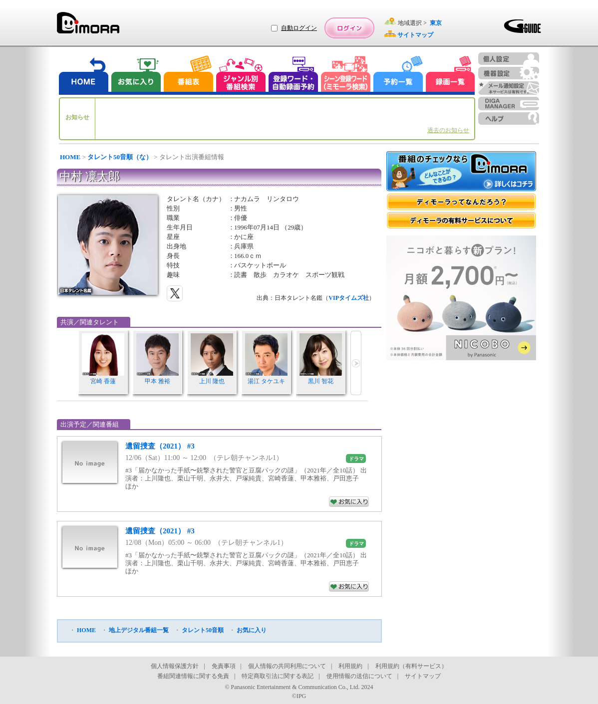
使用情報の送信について (359, 676)
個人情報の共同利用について (287, 666)
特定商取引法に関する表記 (277, 676)
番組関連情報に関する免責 (193, 676)
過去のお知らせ (448, 130)
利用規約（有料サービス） (411, 666)
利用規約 (350, 666)
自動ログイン (299, 27)
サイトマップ (423, 676)
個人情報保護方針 (175, 666)
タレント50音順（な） (119, 157)
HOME (70, 157)
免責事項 (224, 666)
